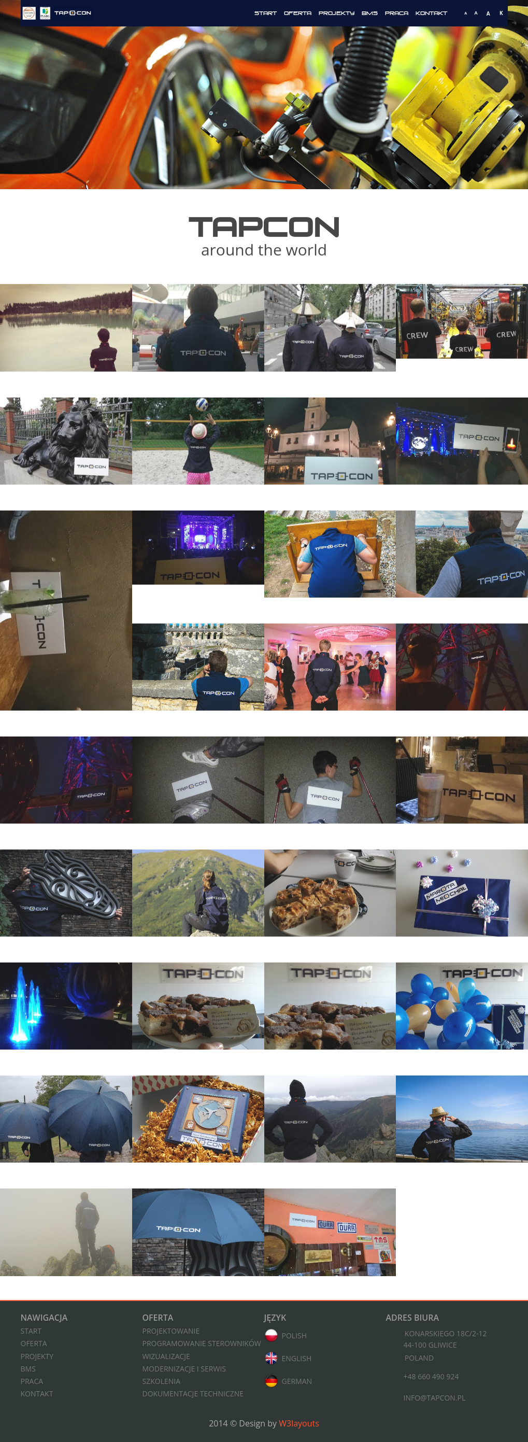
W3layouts (299, 1423)
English (288, 1359)
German (288, 1382)
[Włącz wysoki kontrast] (501, 13)
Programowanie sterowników (201, 1343)
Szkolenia (161, 1381)
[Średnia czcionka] (476, 13)
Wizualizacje (166, 1356)
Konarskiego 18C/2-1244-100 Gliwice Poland (436, 1345)
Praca (396, 13)
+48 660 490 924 (422, 1377)
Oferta (297, 13)
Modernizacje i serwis (184, 1369)
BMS (370, 13)
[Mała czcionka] (465, 13)
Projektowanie (171, 1331)
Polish (285, 1336)
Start (265, 13)
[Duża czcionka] (488, 13)
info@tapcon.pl (426, 1399)
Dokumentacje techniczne (193, 1393)
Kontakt (431, 13)
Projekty (336, 13)
